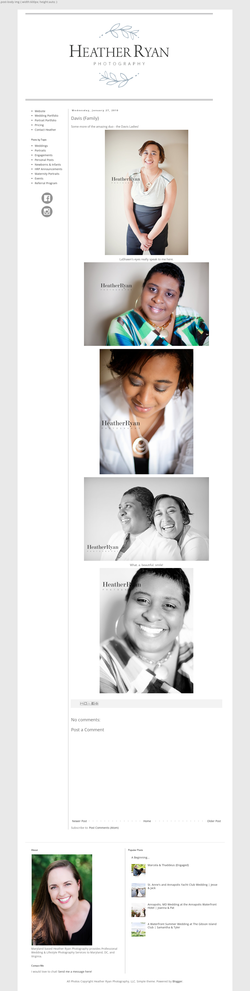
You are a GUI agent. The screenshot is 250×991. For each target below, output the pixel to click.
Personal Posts (44, 160)
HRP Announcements (48, 169)
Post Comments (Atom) (104, 828)
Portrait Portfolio (45, 120)
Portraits (40, 150)
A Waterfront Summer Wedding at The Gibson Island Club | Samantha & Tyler (182, 925)
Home (147, 821)
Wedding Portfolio (46, 115)
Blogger (177, 981)
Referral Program (46, 183)
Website (40, 111)
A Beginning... (140, 857)
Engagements (44, 155)
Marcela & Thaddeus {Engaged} (168, 865)
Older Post (214, 821)
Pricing (39, 125)
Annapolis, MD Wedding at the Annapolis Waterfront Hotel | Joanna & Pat (182, 906)
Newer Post (79, 821)
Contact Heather (45, 130)
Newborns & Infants (48, 164)
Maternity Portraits (47, 174)
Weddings (41, 146)
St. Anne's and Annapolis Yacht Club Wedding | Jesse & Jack (182, 886)
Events (39, 178)
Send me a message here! (75, 971)
